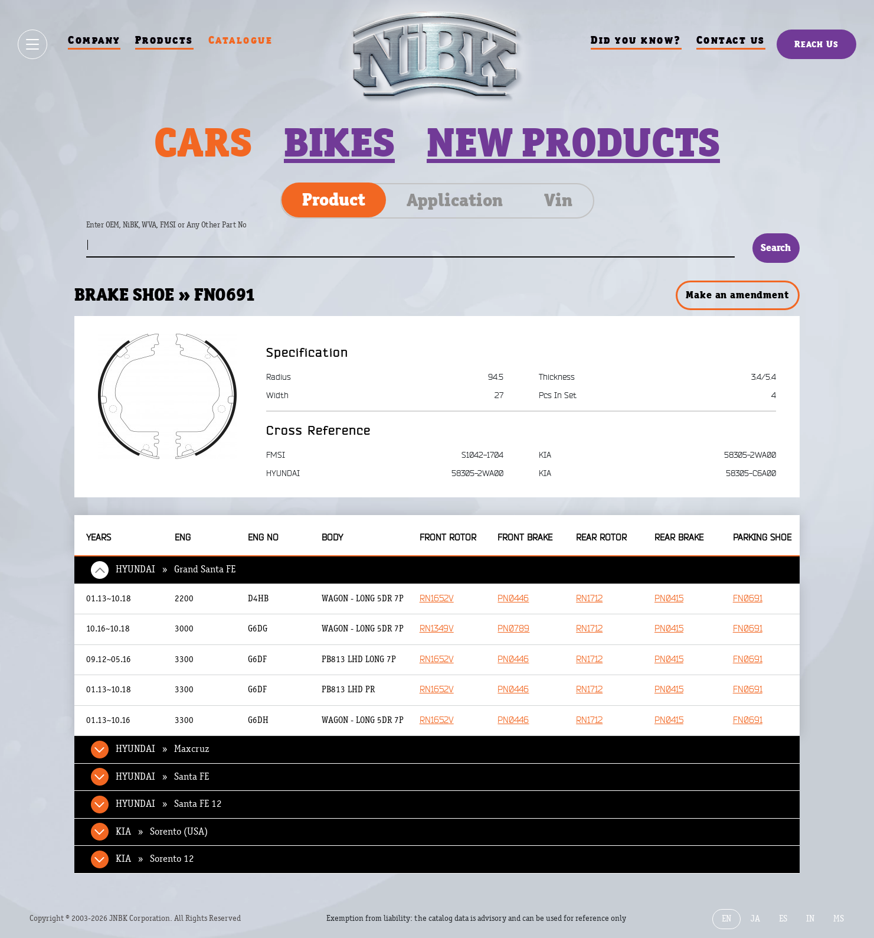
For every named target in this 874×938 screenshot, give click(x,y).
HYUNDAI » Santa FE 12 (169, 804)
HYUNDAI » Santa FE (162, 777)
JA (755, 919)
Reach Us (816, 44)
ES (783, 919)
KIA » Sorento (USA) (162, 832)
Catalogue (240, 40)
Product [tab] (333, 199)
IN (810, 919)
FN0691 (747, 598)
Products (164, 40)
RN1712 (589, 598)
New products (573, 142)
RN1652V (437, 598)
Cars (203, 142)
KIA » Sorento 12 (155, 859)
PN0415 (668, 598)
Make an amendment (737, 294)
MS (838, 919)
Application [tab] (455, 200)
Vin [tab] (558, 200)
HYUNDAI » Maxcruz (163, 749)
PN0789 (513, 628)
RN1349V (437, 628)
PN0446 (513, 598)
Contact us (730, 40)
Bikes (339, 142)
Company (94, 40)
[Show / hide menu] (32, 44)
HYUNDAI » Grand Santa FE (175, 569)
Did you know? (636, 40)
